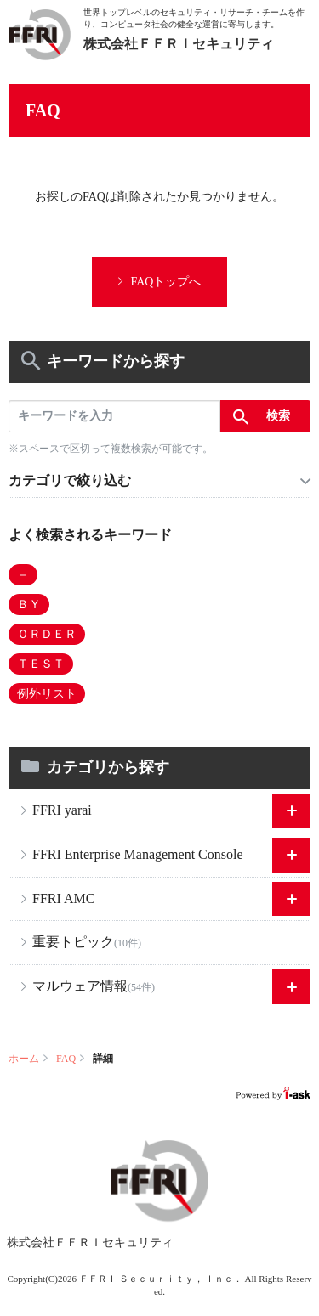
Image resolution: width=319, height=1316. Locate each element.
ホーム (24, 1059)
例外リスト (47, 693)
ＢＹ (29, 604)
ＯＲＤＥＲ (47, 634)
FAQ (66, 1059)
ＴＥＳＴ (41, 664)
